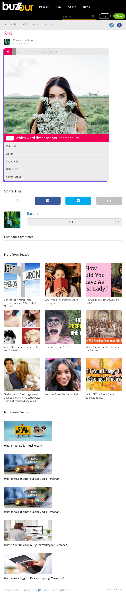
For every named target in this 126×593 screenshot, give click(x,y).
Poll (24, 24)
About (7, 590)
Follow (93, 222)
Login (104, 16)
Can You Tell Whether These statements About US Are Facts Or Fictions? (20, 303)
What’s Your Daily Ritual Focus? (23, 445)
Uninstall (66, 590)
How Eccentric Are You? (56, 347)
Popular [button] (45, 7)
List (60, 24)
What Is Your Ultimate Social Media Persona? (31, 479)
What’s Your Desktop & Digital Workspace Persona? (35, 545)
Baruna (31, 40)
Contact (16, 590)
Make (119, 16)
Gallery (49, 24)
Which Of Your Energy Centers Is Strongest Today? (101, 396)
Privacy (26, 590)
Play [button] (59, 7)
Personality (9, 24)
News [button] (87, 7)
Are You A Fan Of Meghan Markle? (61, 394)
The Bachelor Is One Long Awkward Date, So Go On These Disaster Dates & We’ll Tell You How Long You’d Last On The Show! (22, 399)
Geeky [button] (73, 7)
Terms (34, 590)
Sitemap (56, 590)
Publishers (44, 590)
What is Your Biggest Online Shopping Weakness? (34, 578)
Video (35, 24)
